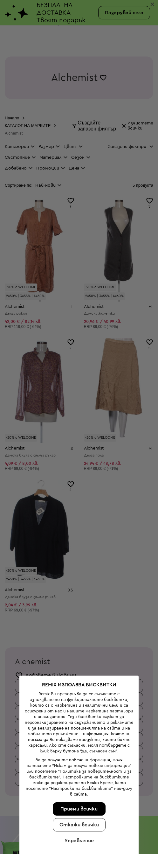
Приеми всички (78, 773)
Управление (78, 805)
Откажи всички (78, 789)
